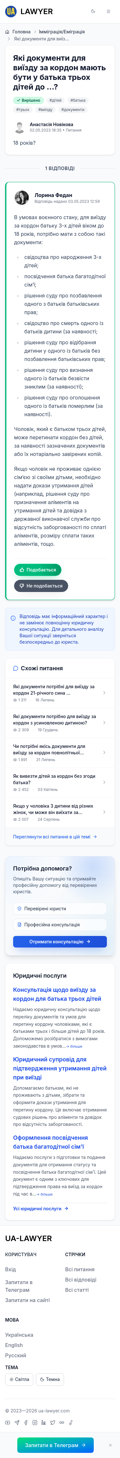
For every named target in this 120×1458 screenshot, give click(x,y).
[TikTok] (71, 1423)
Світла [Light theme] (19, 1379)
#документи (72, 109)
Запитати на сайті (27, 1300)
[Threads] (62, 1423)
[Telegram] (17, 1423)
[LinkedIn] (44, 1423)
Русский (15, 1355)
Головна (17, 32)
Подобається (38, 570)
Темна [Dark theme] (50, 1379)
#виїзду (45, 109)
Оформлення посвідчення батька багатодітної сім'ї (50, 1142)
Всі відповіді (81, 1279)
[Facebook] (26, 1423)
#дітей (55, 100)
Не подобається (41, 586)
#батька (77, 100)
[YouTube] (8, 1423)
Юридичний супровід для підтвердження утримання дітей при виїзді (60, 1068)
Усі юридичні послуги (40, 1208)
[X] (53, 1423)
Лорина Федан (53, 195)
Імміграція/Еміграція (59, 32)
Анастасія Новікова (51, 124)
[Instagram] (35, 1423)
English (14, 1345)
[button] (93, 11)
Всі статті (77, 1290)
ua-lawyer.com (54, 1410)
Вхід (10, 1269)
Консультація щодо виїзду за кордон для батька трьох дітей (57, 994)
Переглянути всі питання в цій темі (55, 837)
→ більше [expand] (74, 1046)
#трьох (22, 109)
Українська (19, 1335)
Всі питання (80, 1269)
